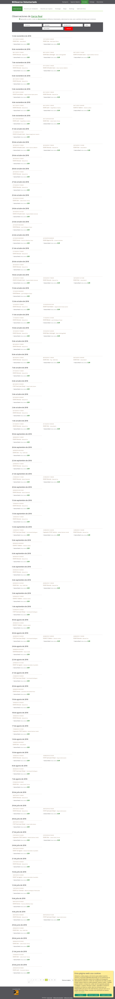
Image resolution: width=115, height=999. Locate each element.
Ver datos (84, 2)
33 (46, 980)
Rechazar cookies (93, 995)
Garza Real (36, 16)
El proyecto (65, 2)
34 (49, 980)
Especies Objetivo (75, 2)
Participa (92, 2)
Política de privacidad (58, 997)
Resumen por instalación (31, 9)
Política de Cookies (68, 997)
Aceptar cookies (106, 995)
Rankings (71, 9)
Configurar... (81, 995)
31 (40, 980)
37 (28, 982)
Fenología (58, 9)
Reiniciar (69, 28)
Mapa (64, 9)
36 (54, 980)
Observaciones (17, 9)
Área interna (100, 2)
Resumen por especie (46, 9)
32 (43, 980)
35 (51, 980)
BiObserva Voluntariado (24, 2)
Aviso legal (49, 997)
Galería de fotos (81, 9)
